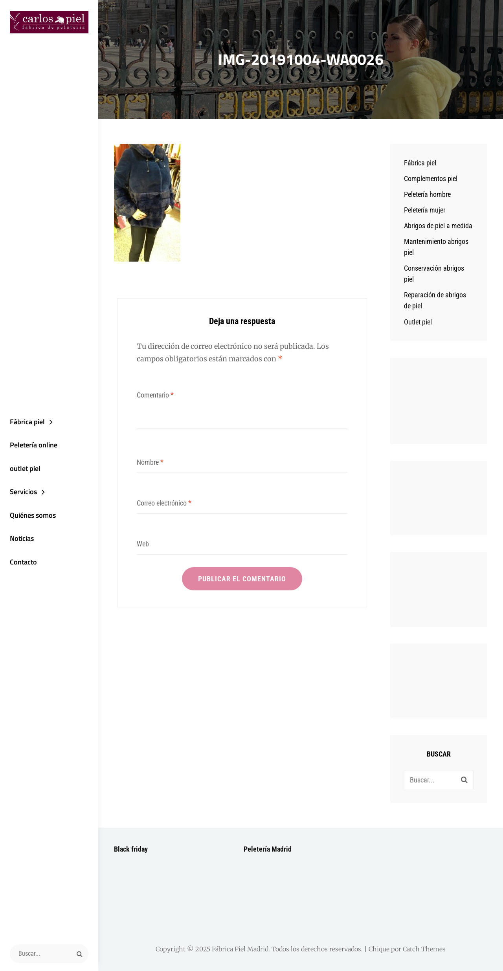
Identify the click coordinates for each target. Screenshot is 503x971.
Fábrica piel (27, 421)
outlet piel (25, 468)
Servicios (23, 491)
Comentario (155, 395)
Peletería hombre (427, 194)
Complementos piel (430, 178)
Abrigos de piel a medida (438, 226)
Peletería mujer (424, 210)
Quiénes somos (33, 515)
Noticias (22, 538)
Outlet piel (418, 322)
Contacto (23, 562)
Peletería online (33, 445)
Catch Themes (424, 949)
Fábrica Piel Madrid (240, 949)
